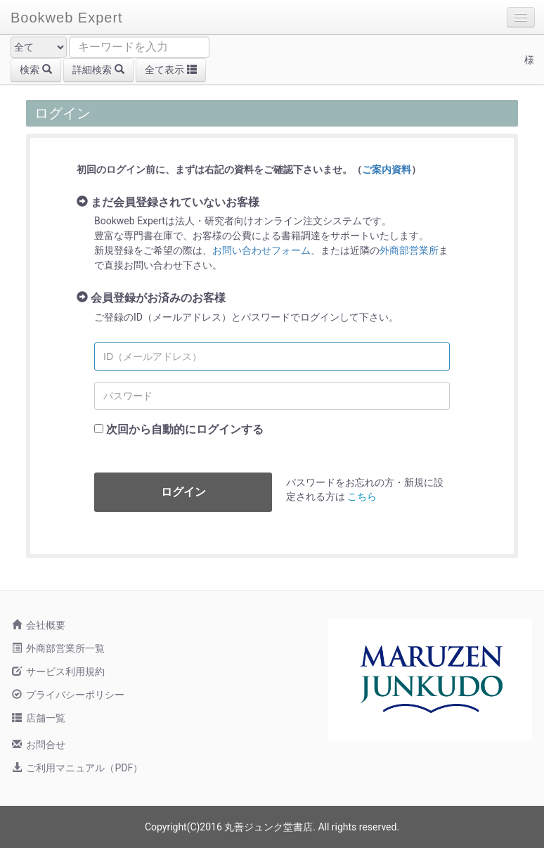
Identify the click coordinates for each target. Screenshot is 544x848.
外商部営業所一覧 (58, 648)
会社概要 (38, 625)
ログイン (183, 492)
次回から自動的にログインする (185, 429)
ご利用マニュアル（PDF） (77, 767)
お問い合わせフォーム (261, 250)
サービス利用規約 (58, 671)
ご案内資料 (386, 169)
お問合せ (38, 744)
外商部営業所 (409, 250)
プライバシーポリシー (68, 694)
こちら (362, 496)
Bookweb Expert (67, 17)
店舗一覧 (38, 718)
